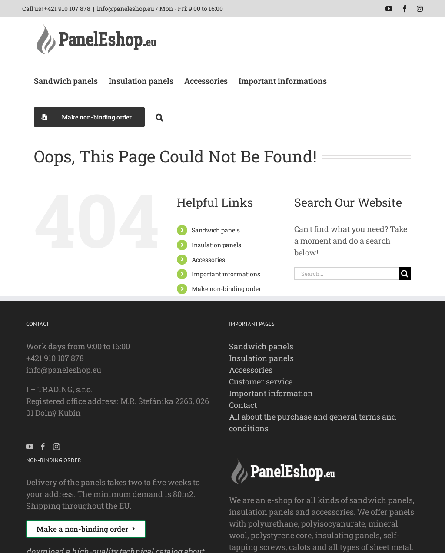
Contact (243, 405)
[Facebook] (43, 446)
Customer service (260, 381)
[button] (159, 116)
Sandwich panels (216, 230)
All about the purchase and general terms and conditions (312, 422)
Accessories (208, 259)
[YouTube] (29, 446)
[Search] (405, 273)
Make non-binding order (226, 289)
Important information (271, 393)
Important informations (226, 274)
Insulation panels (216, 245)
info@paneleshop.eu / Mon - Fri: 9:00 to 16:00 (160, 8)
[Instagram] (56, 446)
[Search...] (346, 273)
